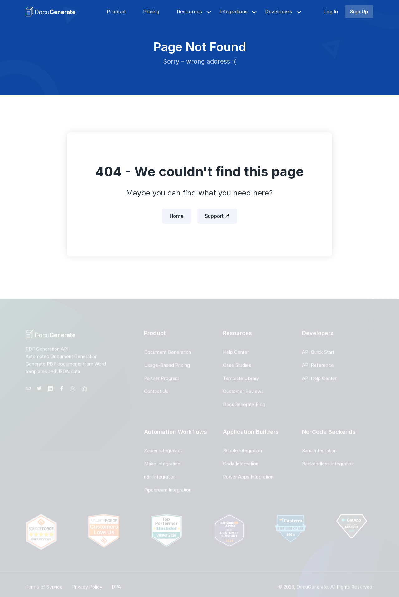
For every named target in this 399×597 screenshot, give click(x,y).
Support (214, 216)
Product (116, 11)
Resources (189, 11)
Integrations (233, 11)
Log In (331, 11)
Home (177, 216)
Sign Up (359, 11)
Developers (278, 11)
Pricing (151, 11)
